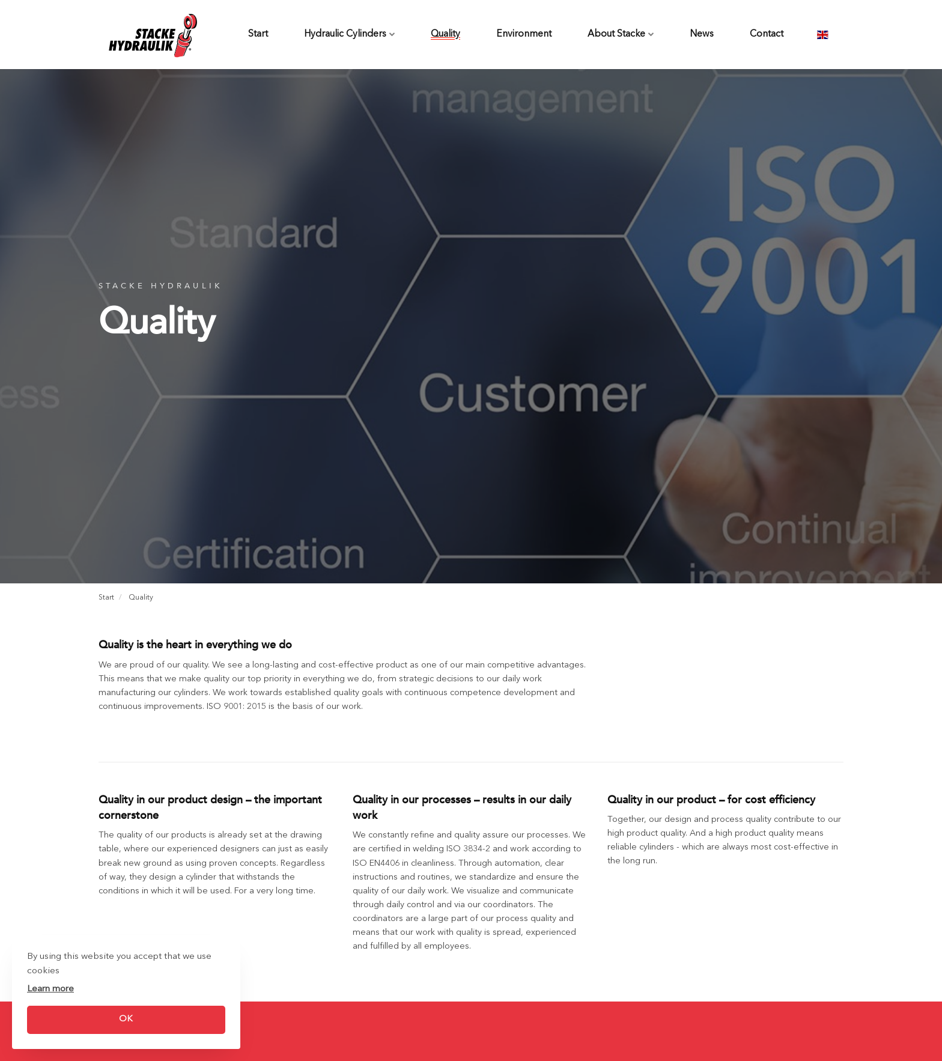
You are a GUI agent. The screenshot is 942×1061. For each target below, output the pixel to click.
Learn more (50, 989)
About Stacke (621, 34)
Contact (766, 34)
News (702, 34)
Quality (445, 34)
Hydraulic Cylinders (349, 34)
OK (126, 1019)
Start (258, 34)
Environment (524, 34)
